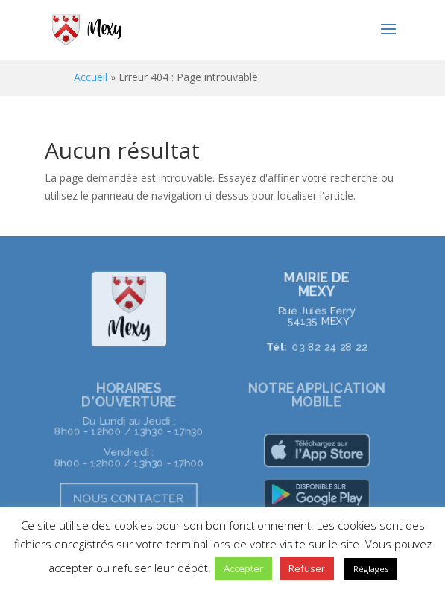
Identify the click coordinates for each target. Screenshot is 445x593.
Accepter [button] (243, 568)
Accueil (90, 77)
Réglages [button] (370, 568)
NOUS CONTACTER (128, 497)
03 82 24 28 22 (329, 346)
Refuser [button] (306, 568)
